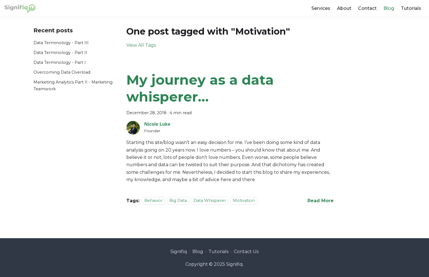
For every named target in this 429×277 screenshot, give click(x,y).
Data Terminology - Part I (59, 62)
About (344, 8)
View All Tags (141, 45)
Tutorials (411, 8)
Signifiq (178, 251)
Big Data (178, 200)
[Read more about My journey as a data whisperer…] (320, 200)
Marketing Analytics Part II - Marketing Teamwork (73, 85)
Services (320, 8)
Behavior (153, 200)
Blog (388, 8)
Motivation (244, 200)
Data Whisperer (210, 200)
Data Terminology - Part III (61, 42)
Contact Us (246, 251)
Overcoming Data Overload (61, 72)
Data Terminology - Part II (60, 52)
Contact (367, 8)
